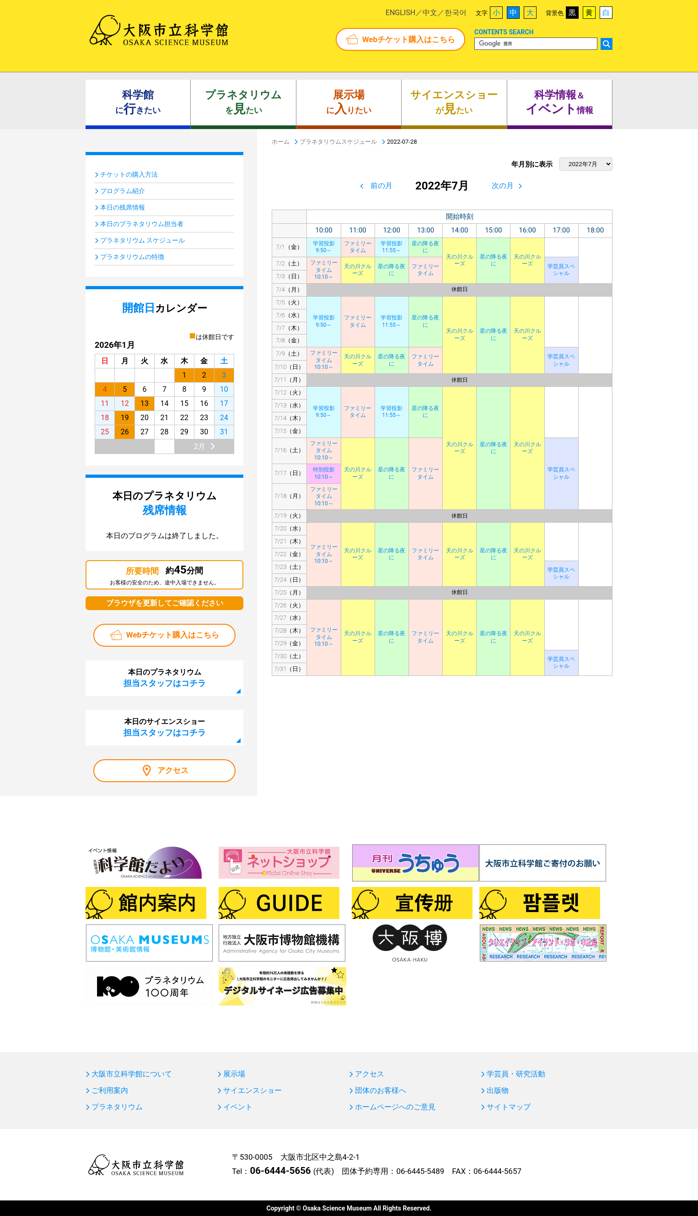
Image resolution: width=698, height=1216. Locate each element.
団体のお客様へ (380, 1090)
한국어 (456, 12)
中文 (430, 12)
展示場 (234, 1074)
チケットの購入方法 (129, 174)
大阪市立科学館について (131, 1074)
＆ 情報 (559, 102)
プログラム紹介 (122, 191)
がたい (454, 102)
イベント (237, 1107)
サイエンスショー (252, 1090)
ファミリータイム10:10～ (324, 269)
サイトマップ (509, 1107)
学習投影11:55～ (392, 247)
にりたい (348, 102)
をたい (243, 102)
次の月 (503, 185)
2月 (199, 446)
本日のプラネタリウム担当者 (141, 223)
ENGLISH (400, 12)
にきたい (138, 102)
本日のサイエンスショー (164, 727)
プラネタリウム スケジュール (142, 240)
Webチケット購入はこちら (408, 39)
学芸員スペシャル (561, 270)
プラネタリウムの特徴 (132, 256)
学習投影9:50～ (324, 247)
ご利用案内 (109, 1090)
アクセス (172, 770)
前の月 (381, 185)
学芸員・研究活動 (516, 1074)
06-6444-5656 (280, 1170)
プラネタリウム (117, 1107)
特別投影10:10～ (324, 473)
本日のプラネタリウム (164, 678)
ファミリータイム (357, 247)
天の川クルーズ (459, 260)
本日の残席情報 (122, 207)
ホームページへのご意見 (395, 1107)
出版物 (498, 1090)
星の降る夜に (425, 247)
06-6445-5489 (420, 1171)
